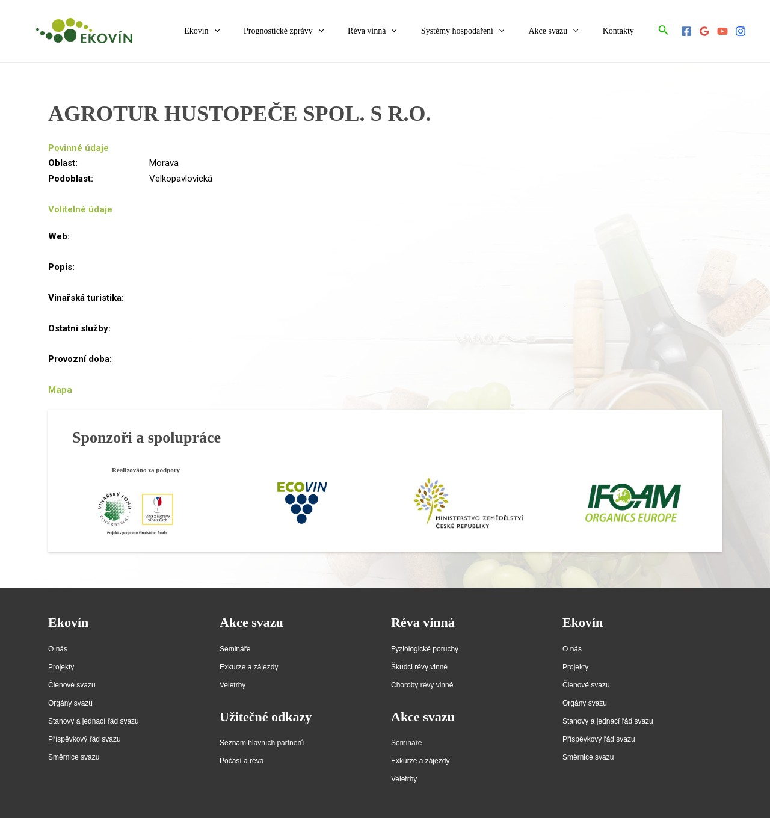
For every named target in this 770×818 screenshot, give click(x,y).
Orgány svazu (70, 703)
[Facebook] (686, 31)
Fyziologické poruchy (424, 649)
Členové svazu (72, 685)
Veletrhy (232, 685)
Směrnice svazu (73, 757)
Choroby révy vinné (422, 685)
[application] (253, 31)
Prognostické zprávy (316, 31)
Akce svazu (564, 31)
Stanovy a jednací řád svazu (93, 721)
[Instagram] (740, 31)
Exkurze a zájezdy (249, 667)
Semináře (235, 649)
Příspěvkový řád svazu (84, 739)
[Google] (704, 31)
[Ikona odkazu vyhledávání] (663, 30)
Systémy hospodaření (481, 31)
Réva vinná (397, 31)
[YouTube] (722, 31)
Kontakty (622, 30)
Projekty (61, 667)
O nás (57, 649)
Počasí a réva (241, 761)
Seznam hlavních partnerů (262, 743)
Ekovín (241, 31)
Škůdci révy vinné (419, 667)
